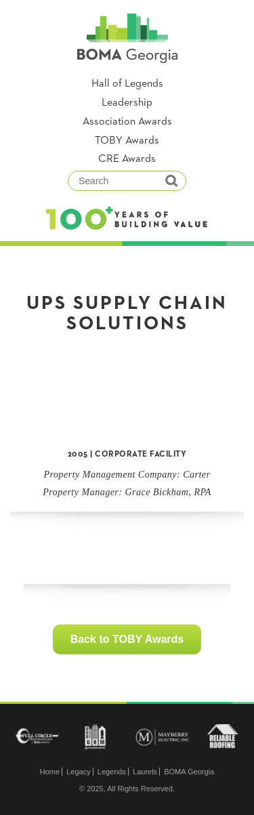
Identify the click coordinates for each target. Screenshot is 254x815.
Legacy (78, 772)
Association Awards (127, 122)
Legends (112, 772)
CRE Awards (127, 159)
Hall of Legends (127, 84)
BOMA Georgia (189, 772)
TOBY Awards (127, 140)
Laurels (145, 772)
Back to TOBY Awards (127, 639)
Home (50, 772)
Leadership (127, 103)
